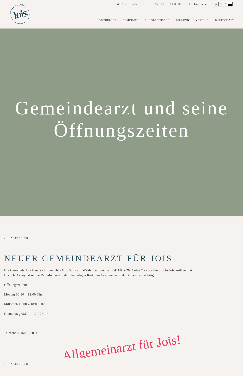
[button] (118, 4)
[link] (20, 14)
